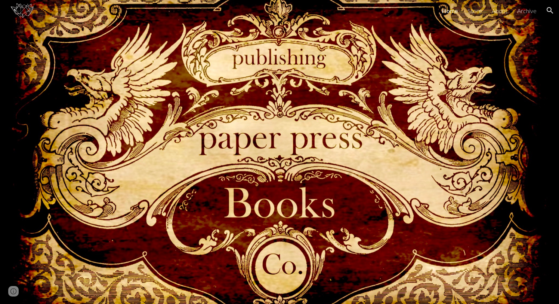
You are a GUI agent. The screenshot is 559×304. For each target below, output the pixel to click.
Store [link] (474, 10)
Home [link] (450, 10)
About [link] (499, 10)
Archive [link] (527, 10)
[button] (550, 10)
